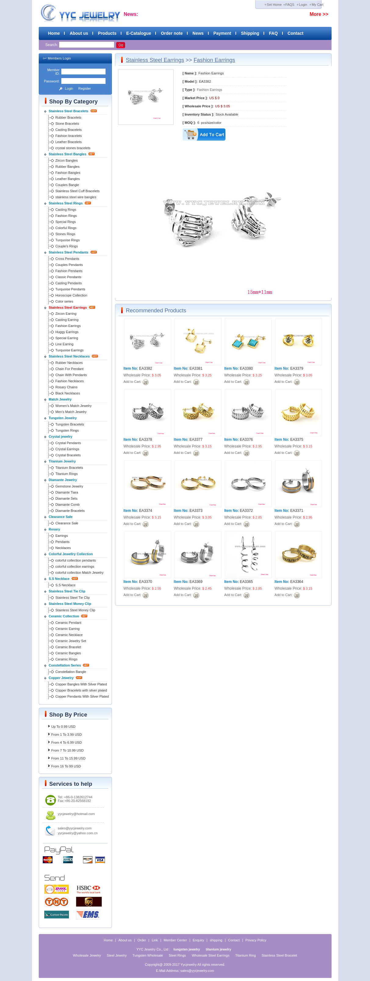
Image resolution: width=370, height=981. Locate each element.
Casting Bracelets (69, 129)
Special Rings (66, 222)
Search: (52, 45)
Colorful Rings (66, 228)
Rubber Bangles (68, 166)
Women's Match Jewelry (74, 406)
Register (84, 88)
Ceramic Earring (68, 629)
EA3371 (296, 510)
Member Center (175, 940)
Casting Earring (67, 320)
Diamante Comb (68, 504)
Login (303, 4)
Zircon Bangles (67, 160)
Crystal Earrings (67, 449)
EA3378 (145, 439)
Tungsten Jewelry (63, 418)
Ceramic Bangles (68, 653)
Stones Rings (65, 234)
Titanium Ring (245, 955)
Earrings (62, 535)
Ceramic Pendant (68, 622)
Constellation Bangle (71, 672)
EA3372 (246, 510)
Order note (172, 33)
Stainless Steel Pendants (68, 252)
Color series (65, 301)
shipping (216, 940)
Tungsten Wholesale (147, 955)
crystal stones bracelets (73, 148)
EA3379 (296, 368)
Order (141, 940)
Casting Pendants (69, 283)
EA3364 (296, 582)
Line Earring (65, 344)
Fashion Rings (66, 215)
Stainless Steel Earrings (68, 307)
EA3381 (196, 368)
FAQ (273, 33)
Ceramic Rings (66, 659)
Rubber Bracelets (68, 117)
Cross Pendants (67, 259)
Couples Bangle (67, 185)
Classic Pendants (68, 277)
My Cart (318, 4)
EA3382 (145, 368)
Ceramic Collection (64, 616)
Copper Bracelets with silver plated (81, 690)
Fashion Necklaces (70, 381)
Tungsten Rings (67, 430)
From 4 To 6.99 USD (66, 742)
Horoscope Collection (72, 295)
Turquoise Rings (68, 240)
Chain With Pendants (71, 375)
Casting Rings (66, 209)
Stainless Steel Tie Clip (67, 591)
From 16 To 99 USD (66, 766)
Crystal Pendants (68, 443)
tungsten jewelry (187, 949)
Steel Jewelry (117, 955)
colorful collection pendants (76, 560)
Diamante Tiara (67, 492)
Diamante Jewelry (63, 480)
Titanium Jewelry (62, 461)
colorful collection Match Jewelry (80, 572)
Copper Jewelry (61, 678)
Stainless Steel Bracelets (68, 111)
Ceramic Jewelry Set (71, 641)
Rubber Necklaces (69, 363)
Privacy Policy (256, 940)
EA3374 (145, 510)
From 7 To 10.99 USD (67, 750)
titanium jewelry (218, 949)
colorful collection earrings (75, 566)
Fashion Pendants (69, 271)
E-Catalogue (138, 33)
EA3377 (196, 439)
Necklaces (63, 548)
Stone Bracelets (67, 123)
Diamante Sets (66, 498)
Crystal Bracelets (68, 455)
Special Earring (67, 338)
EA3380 (246, 368)
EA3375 (296, 439)
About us (79, 33)
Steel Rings (177, 955)
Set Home (274, 4)
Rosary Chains (66, 387)
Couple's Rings (67, 246)
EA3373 (196, 510)
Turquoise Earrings (70, 350)
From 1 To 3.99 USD (66, 734)
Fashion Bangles (68, 172)
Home (54, 33)
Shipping (250, 33)
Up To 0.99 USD (63, 726)
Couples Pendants (69, 265)
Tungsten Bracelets (70, 424)
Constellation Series (65, 665)
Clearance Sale (61, 517)
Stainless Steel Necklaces (69, 356)
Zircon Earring (66, 313)
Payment (222, 33)
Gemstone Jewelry (69, 486)
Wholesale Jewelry (87, 955)
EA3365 (246, 582)
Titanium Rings (67, 474)
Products (107, 33)
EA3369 (196, 582)
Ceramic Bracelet (68, 647)
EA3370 (145, 582)
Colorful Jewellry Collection (71, 554)
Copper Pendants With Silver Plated (82, 696)
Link (155, 940)
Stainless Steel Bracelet (279, 955)
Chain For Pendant (70, 369)
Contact (296, 33)
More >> (319, 14)
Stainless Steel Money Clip (70, 603)
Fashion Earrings (68, 326)
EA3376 (246, 439)
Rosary (54, 529)
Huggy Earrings (67, 332)
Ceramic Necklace (69, 635)
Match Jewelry (60, 399)
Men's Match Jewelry (71, 412)
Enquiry (198, 940)
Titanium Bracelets (69, 467)
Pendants (63, 542)
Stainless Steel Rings (66, 203)
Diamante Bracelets (70, 510)
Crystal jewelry (61, 436)
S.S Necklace (59, 578)
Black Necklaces (68, 393)
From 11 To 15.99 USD (68, 758)
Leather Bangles (68, 179)
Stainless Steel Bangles (68, 154)
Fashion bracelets (69, 136)
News (198, 33)
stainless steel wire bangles (76, 197)
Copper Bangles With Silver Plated (81, 684)
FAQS (290, 4)
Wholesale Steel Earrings (211, 955)
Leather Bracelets (69, 142)
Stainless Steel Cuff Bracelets (78, 191)
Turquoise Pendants (70, 289)
